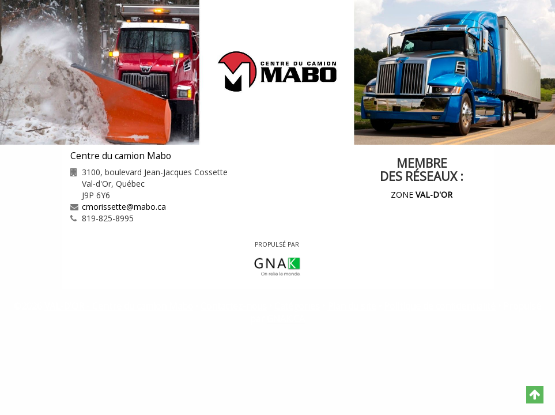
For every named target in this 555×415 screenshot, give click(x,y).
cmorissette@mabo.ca (124, 206)
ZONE (421, 194)
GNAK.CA (286, 319)
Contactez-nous (234, 306)
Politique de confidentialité (440, 306)
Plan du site (351, 306)
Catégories (297, 306)
